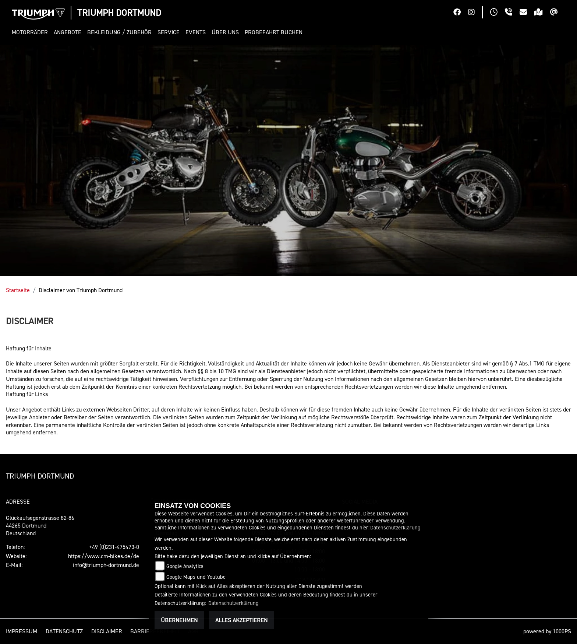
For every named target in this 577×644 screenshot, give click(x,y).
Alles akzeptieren (241, 620)
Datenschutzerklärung (395, 527)
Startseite (18, 290)
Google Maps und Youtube (196, 577)
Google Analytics (184, 566)
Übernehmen (179, 620)
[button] (31, 32)
